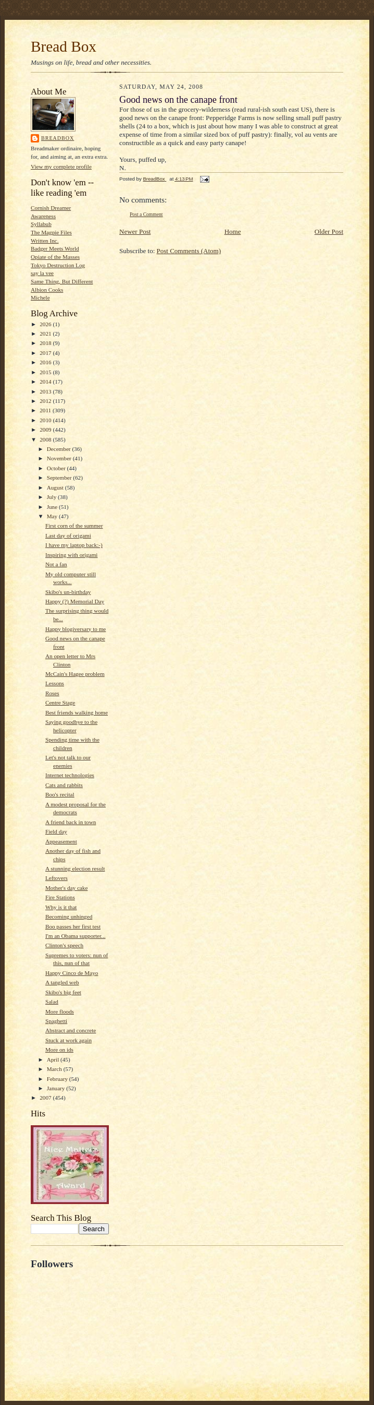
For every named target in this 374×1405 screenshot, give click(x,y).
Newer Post (135, 231)
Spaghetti (56, 1021)
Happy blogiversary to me (75, 629)
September (60, 477)
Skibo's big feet (63, 992)
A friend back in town (70, 822)
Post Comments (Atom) (189, 251)
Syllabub (41, 224)
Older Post (329, 231)
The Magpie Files (51, 232)
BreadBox (57, 138)
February (58, 1079)
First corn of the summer (74, 525)
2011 (46, 410)
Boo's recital (59, 794)
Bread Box (63, 46)
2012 (46, 401)
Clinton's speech (64, 945)
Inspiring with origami (71, 555)
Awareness (43, 216)
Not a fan (56, 564)
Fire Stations (60, 897)
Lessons (54, 683)
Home (233, 231)
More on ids (59, 1049)
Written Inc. (45, 240)
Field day (56, 831)
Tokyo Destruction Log (58, 265)
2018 (46, 343)
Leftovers (56, 878)
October (57, 468)
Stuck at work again (68, 1040)
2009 (46, 429)
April (53, 1059)
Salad (51, 1001)
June (53, 507)
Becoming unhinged (68, 916)
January (57, 1088)
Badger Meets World (55, 248)
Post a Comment (146, 214)
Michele (40, 297)
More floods (59, 1011)
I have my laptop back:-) (74, 545)
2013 (46, 391)
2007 (46, 1097)
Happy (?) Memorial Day (74, 601)
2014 (46, 381)
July (52, 497)
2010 (46, 420)
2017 (46, 353)
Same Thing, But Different (62, 281)
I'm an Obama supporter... (75, 936)
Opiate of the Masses (55, 257)
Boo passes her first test (73, 926)
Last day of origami (68, 535)
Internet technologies (69, 775)
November (60, 458)
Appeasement (61, 841)
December (59, 449)
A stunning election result (75, 868)
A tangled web (62, 982)
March (55, 1069)
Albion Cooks (47, 290)
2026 (46, 324)
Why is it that (61, 907)
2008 (46, 439)
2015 (46, 372)
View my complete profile (61, 166)
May (53, 516)
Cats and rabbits (64, 785)
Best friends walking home (76, 712)
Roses (52, 693)
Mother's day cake (66, 888)
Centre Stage (60, 702)
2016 (46, 362)
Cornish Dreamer (51, 208)
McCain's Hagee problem (75, 674)
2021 (46, 333)
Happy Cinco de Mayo (71, 973)
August (56, 487)
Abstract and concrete (70, 1030)
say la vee (42, 273)
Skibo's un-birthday (68, 592)
